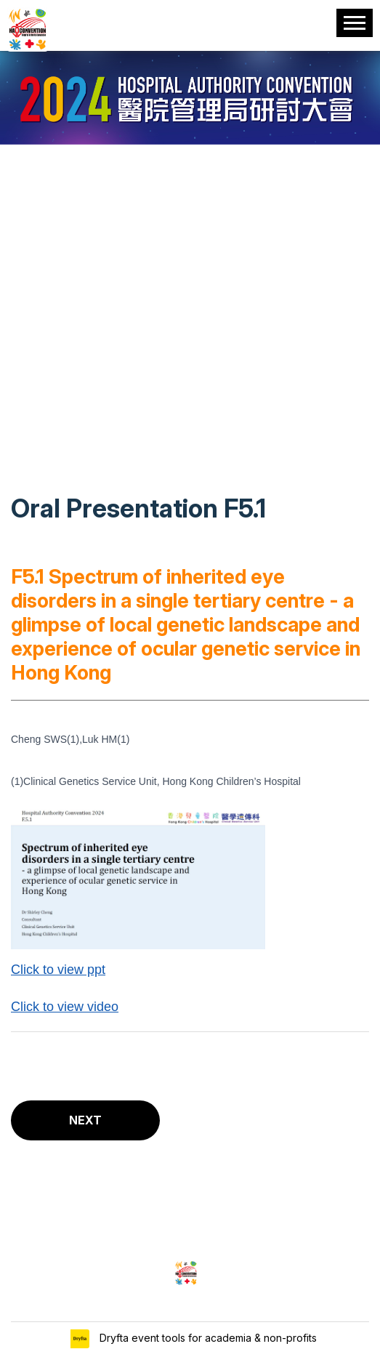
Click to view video (64, 1006)
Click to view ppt (58, 969)
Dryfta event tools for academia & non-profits (207, 1338)
